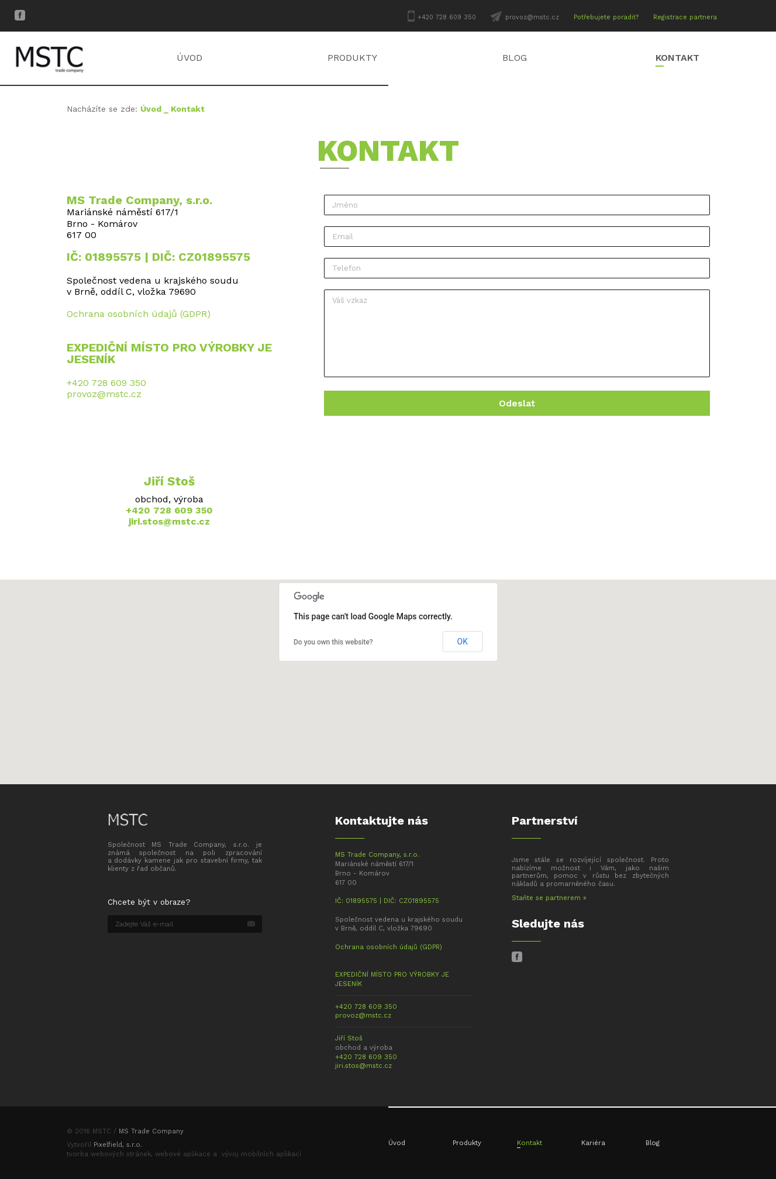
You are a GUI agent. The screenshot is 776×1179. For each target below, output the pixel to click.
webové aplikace (183, 1154)
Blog (514, 57)
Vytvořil (104, 1145)
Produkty (352, 57)
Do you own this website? (333, 642)
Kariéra (593, 1143)
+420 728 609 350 (447, 17)
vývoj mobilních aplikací (261, 1154)
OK (462, 641)
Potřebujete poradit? (606, 17)
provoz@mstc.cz (532, 17)
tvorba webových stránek (109, 1154)
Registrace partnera (685, 17)
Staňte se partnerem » (549, 898)
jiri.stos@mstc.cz (169, 521)
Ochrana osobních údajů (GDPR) (139, 313)
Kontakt (677, 57)
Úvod (189, 57)
